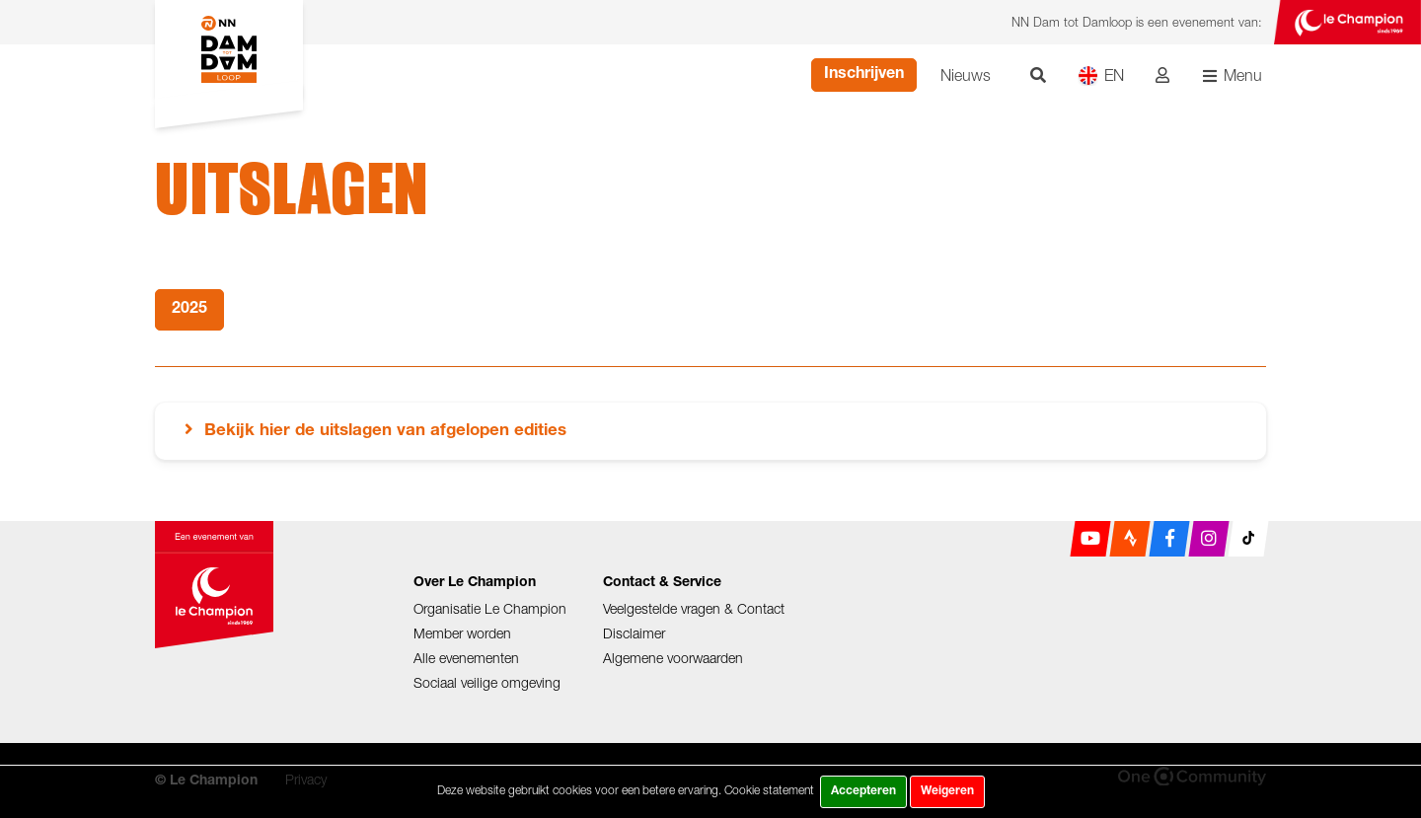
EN (1101, 75)
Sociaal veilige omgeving (487, 682)
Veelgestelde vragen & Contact (694, 608)
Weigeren (947, 791)
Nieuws (965, 75)
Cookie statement (769, 789)
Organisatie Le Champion (489, 608)
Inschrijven (864, 75)
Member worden (462, 633)
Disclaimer (634, 633)
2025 (189, 310)
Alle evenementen (466, 657)
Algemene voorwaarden (673, 657)
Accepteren (863, 791)
